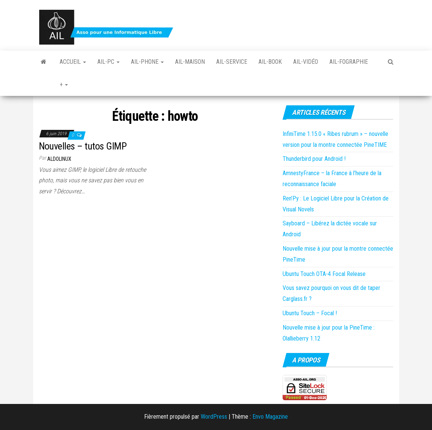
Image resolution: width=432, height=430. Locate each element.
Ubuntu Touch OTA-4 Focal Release (324, 273)
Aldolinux (59, 159)
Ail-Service (231, 61)
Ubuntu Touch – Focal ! (310, 313)
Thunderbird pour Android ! (314, 158)
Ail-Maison (190, 61)
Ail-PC (108, 61)
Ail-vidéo (305, 61)
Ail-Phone (147, 61)
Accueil (73, 61)
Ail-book (270, 61)
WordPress (214, 416)
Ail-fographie (348, 61)
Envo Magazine (270, 416)
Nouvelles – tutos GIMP (83, 146)
